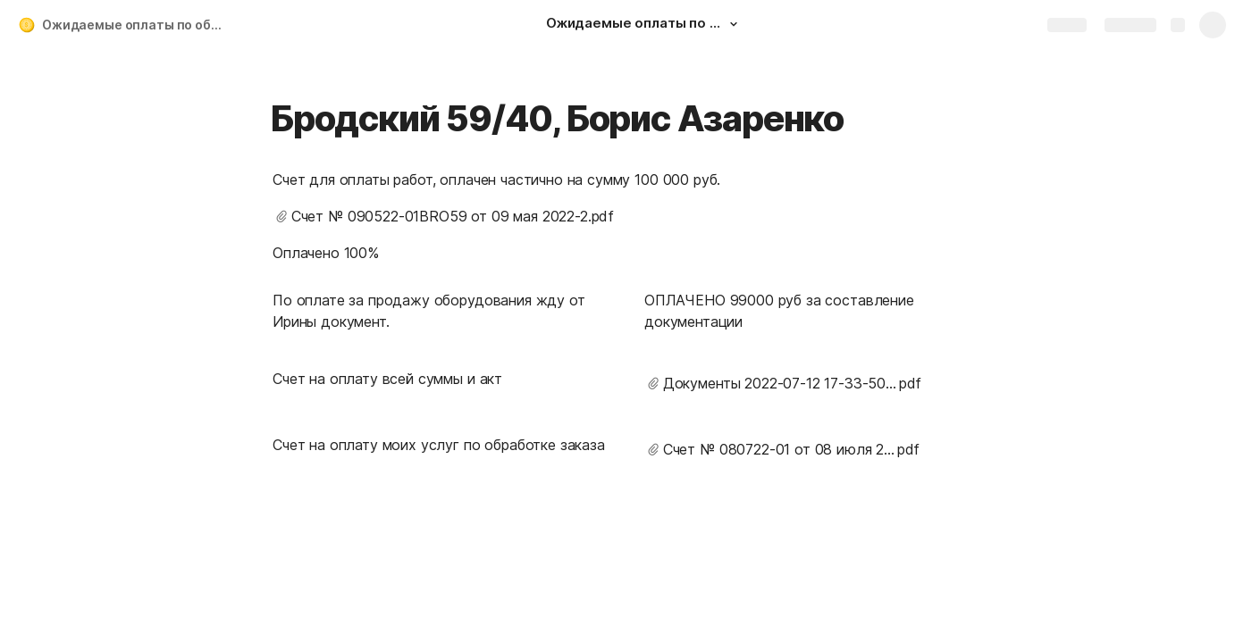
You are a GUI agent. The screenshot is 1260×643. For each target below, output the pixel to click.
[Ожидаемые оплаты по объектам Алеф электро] (644, 25)
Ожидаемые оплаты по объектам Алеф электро (137, 24)
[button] (734, 24)
